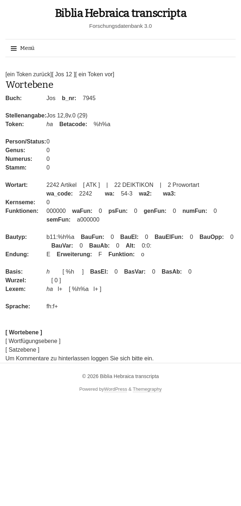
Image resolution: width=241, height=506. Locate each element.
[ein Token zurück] (28, 74)
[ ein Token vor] (94, 74)
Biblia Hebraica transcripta (121, 13)
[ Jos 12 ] (63, 74)
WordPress (115, 389)
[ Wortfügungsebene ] (33, 341)
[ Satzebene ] (22, 350)
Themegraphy (147, 389)
